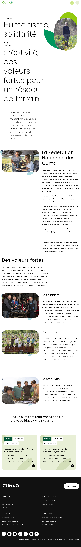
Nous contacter (71, 486)
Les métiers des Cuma (48, 521)
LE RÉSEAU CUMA (48, 496)
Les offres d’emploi (47, 524)
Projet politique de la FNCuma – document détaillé (19, 450)
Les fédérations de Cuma (49, 501)
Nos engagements (8, 504)
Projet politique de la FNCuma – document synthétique (58, 450)
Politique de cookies (38, 540)
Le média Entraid (47, 504)
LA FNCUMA (7, 496)
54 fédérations (62, 185)
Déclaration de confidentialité (56, 540)
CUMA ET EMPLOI (48, 513)
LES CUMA (6, 513)
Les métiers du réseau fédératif (51, 518)
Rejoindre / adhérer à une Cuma (12, 524)
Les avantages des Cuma (10, 521)
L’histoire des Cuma (8, 518)
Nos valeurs (5, 501)
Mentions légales (24, 540)
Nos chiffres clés (7, 507)
